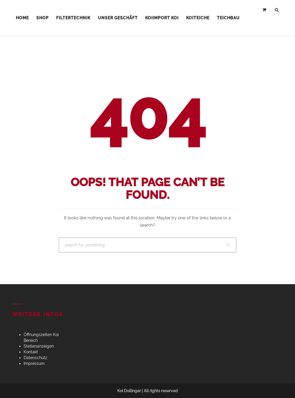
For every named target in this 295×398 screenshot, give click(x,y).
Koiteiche (197, 18)
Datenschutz (35, 357)
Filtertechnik (73, 18)
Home (22, 18)
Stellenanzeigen (39, 346)
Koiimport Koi (162, 18)
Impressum (34, 363)
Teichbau (228, 18)
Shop (42, 18)
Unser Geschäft (118, 18)
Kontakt (31, 352)
